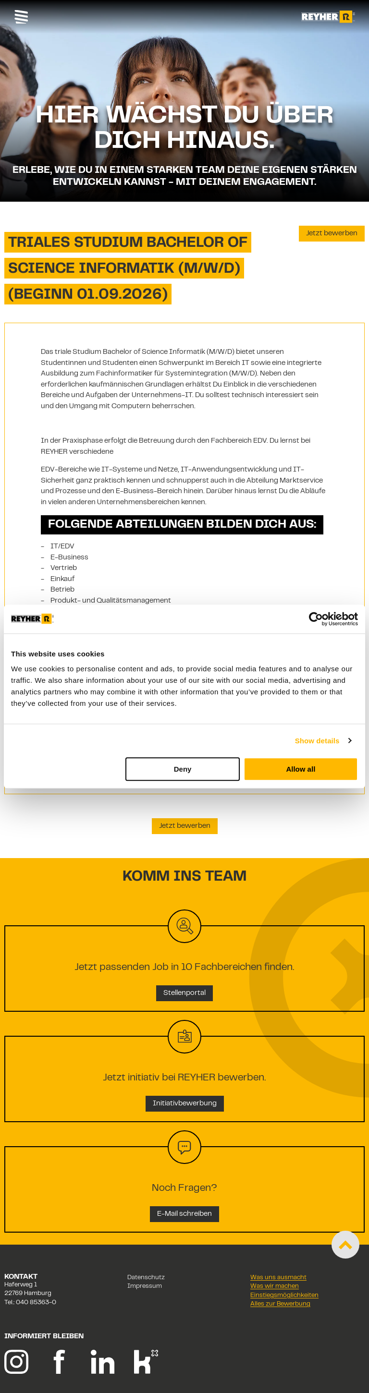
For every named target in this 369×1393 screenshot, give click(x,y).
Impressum (144, 1286)
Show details (317, 741)
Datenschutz (146, 1278)
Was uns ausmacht (278, 1278)
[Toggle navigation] (21, 17)
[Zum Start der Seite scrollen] (345, 1245)
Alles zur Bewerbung (280, 1304)
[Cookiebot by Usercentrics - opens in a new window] (316, 619)
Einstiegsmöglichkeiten (284, 1295)
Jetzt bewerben (331, 233)
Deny (183, 769)
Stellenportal (184, 993)
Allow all (300, 769)
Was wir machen (274, 1286)
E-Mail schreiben (184, 1214)
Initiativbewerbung (185, 1104)
